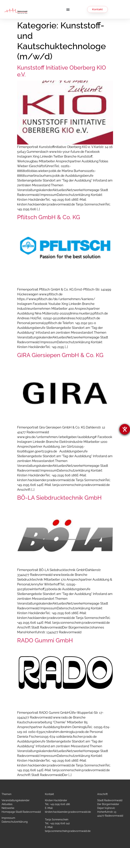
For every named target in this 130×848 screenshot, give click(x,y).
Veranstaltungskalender (16, 800)
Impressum (8, 817)
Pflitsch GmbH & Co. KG (48, 217)
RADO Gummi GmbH (45, 640)
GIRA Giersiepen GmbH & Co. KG (60, 355)
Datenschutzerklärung (15, 821)
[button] (68, 9)
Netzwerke (8, 808)
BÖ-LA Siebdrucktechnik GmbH (59, 497)
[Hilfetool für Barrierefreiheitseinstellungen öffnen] (124, 429)
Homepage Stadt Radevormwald (21, 811)
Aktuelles (7, 804)
